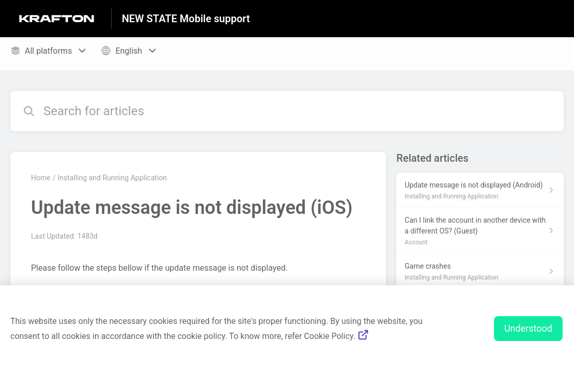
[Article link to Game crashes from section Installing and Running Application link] (480, 271)
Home (41, 178)
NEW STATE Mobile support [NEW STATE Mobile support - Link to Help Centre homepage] (186, 18)
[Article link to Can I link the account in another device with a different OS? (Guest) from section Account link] (480, 231)
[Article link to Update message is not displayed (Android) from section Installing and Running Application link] (480, 190)
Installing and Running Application (112, 178)
